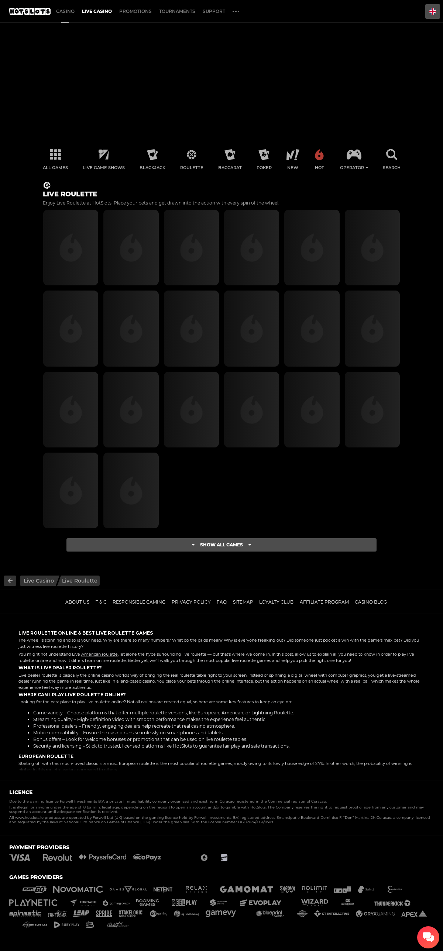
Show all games (221, 544)
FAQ (222, 602)
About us (77, 602)
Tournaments (177, 11)
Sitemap (243, 602)
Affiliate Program (324, 602)
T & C (101, 602)
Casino (65, 11)
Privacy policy (191, 602)
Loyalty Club (276, 602)
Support (214, 11)
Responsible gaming (139, 602)
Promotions (135, 11)
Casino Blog (371, 602)
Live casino (97, 11)
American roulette (99, 654)
